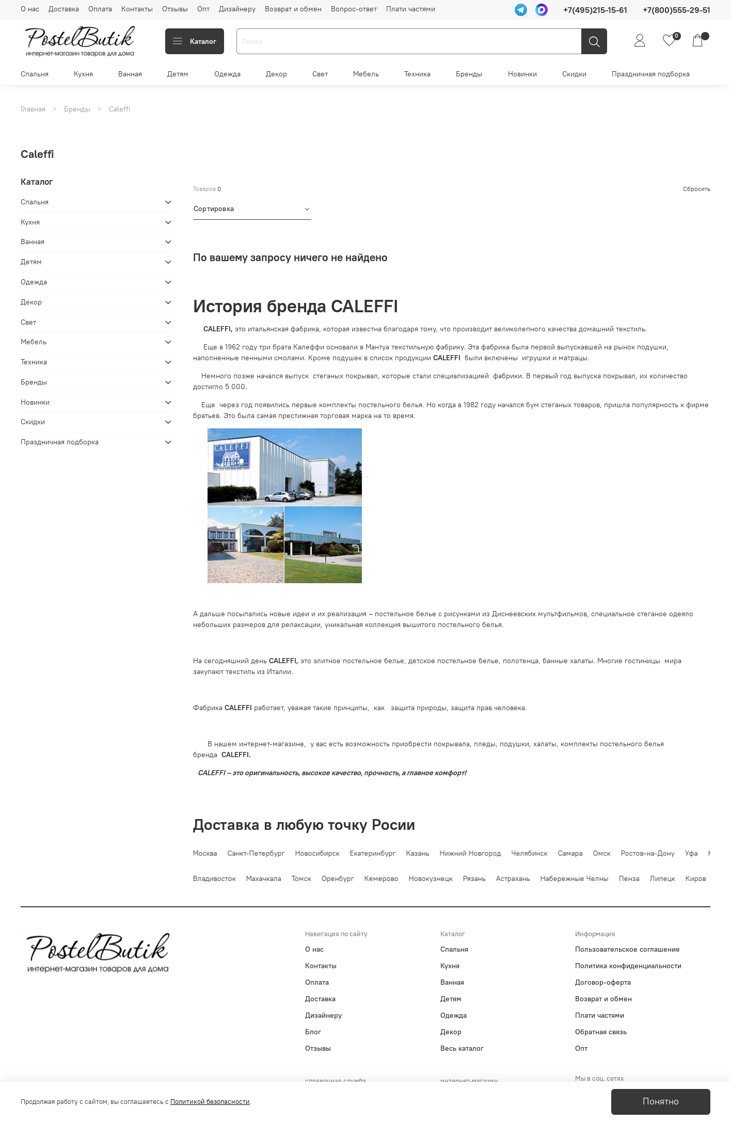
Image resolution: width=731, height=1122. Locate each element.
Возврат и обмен (293, 8)
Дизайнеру (237, 8)
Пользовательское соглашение (627, 949)
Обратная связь (601, 1031)
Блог (313, 1031)
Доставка (64, 8)
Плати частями (410, 8)
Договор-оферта (603, 982)
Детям (177, 73)
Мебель (366, 73)
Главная (33, 109)
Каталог (194, 41)
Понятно (661, 1101)
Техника (417, 73)
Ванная (130, 73)
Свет (320, 73)
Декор (276, 73)
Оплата (100, 8)
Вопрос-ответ (354, 8)
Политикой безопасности (210, 1101)
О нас (30, 8)
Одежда (227, 73)
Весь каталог (462, 1048)
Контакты (137, 8)
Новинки (522, 73)
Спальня (35, 73)
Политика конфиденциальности (628, 965)
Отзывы (175, 8)
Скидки (574, 73)
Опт (203, 8)
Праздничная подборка (651, 73)
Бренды (469, 73)
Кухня (83, 73)
